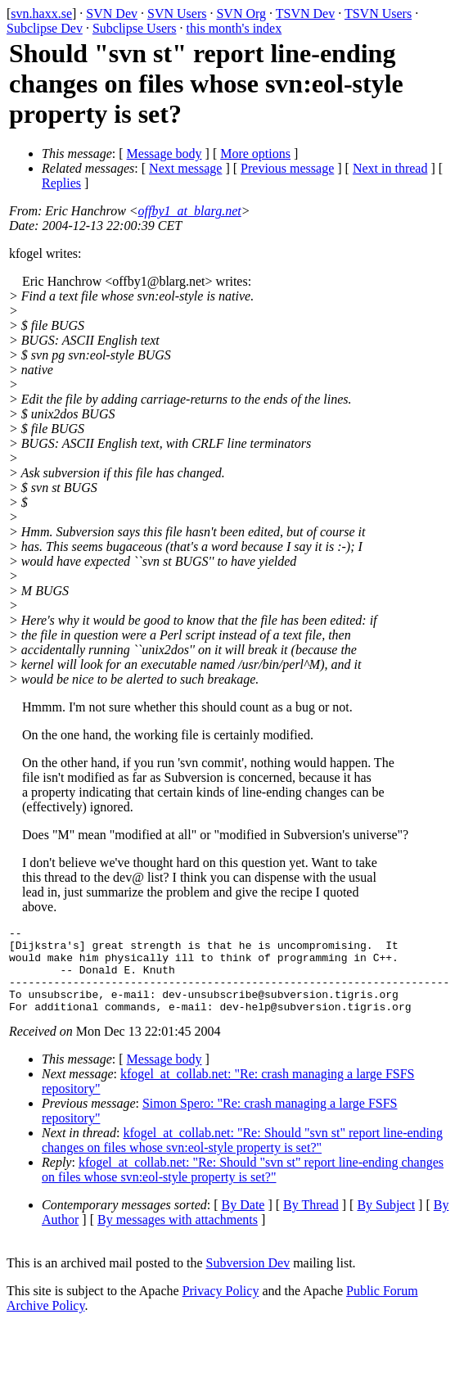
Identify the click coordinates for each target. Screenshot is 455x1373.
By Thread (311, 1222)
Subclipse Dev (45, 28)
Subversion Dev (248, 1280)
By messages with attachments (177, 1237)
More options (255, 153)
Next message (185, 168)
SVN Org (241, 13)
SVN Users (176, 13)
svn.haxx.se (41, 13)
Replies (61, 183)
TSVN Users (378, 13)
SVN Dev (111, 13)
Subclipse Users (134, 28)
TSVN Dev (305, 13)
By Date (243, 1222)
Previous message (287, 168)
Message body (164, 153)
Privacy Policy (220, 1308)
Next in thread (390, 168)
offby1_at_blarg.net (189, 211)
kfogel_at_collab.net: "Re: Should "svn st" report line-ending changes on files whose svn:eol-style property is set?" (242, 1157)
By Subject (386, 1222)
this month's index (234, 28)
